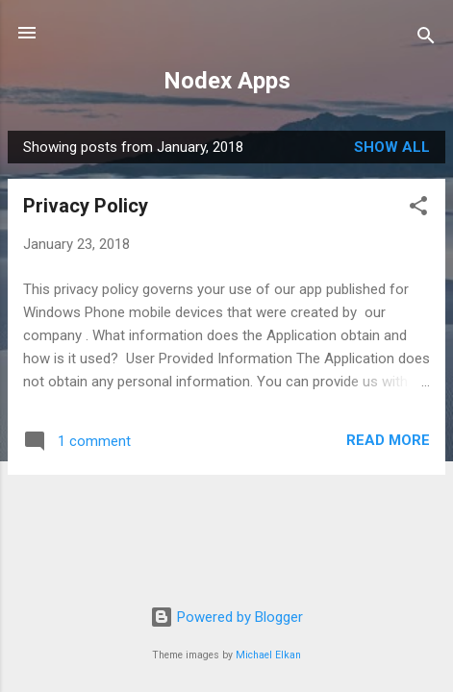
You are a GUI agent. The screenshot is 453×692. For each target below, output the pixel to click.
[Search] (426, 39)
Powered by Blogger (226, 617)
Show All (392, 147)
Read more (388, 440)
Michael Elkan (268, 655)
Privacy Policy (85, 205)
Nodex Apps (227, 80)
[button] (418, 209)
